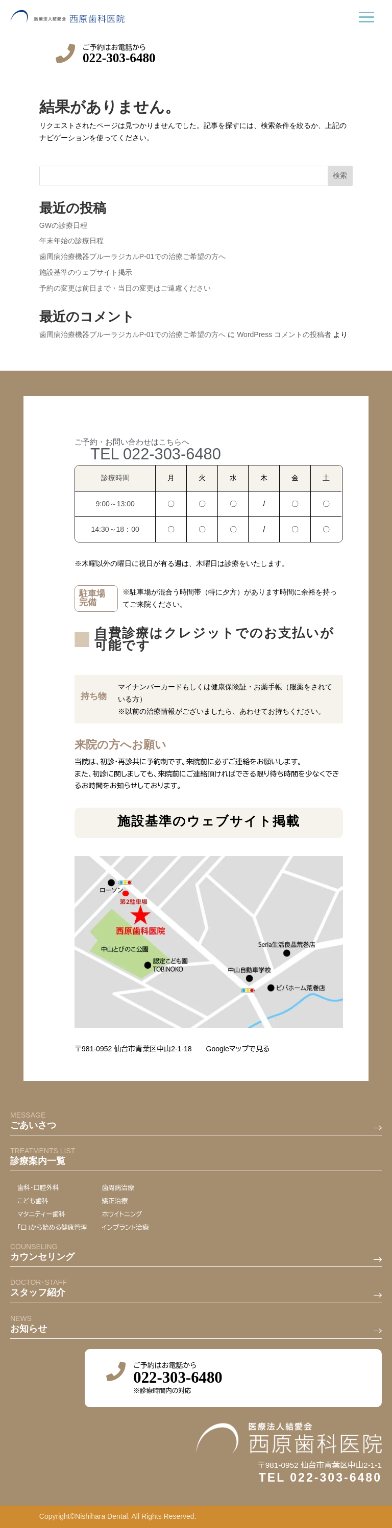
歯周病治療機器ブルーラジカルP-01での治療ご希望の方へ (132, 256)
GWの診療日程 (63, 225)
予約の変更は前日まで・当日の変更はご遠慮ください (125, 288)
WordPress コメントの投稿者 (284, 334)
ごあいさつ (33, 1466)
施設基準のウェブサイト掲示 (85, 272)
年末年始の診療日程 (71, 241)
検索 (340, 175)
